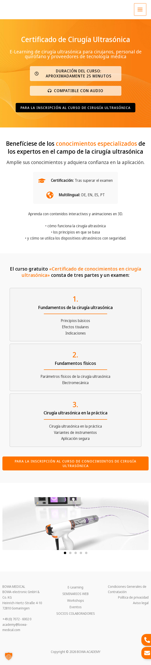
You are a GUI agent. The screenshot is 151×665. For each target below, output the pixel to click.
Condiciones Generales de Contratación (127, 589)
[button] (75, 73)
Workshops (75, 600)
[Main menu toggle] (140, 9)
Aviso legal (141, 603)
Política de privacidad (133, 597)
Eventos (76, 607)
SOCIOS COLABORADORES (75, 613)
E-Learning (75, 587)
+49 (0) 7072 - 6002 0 (16, 619)
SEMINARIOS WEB (75, 593)
